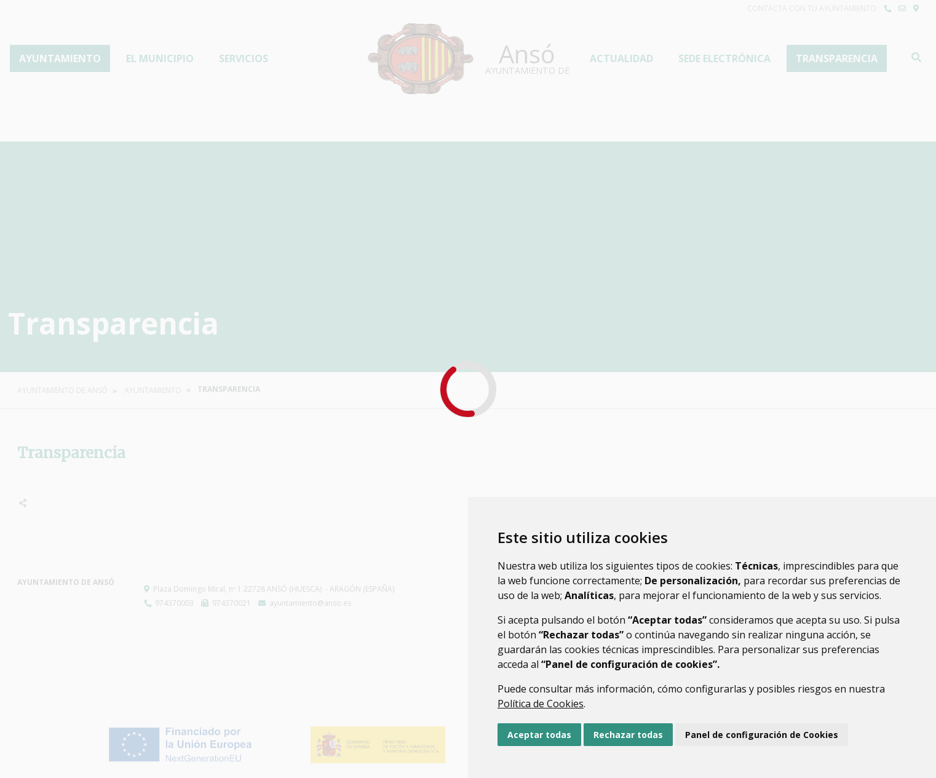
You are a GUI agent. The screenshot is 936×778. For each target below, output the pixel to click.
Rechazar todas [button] (628, 734)
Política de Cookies (541, 703)
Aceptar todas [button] (539, 734)
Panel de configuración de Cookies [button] (761, 734)
